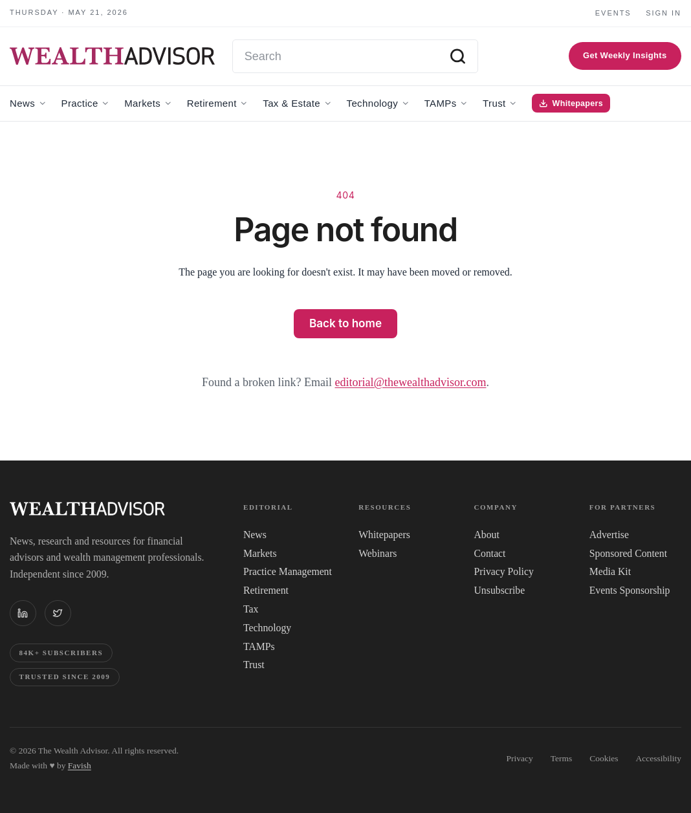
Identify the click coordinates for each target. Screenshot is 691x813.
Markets (260, 553)
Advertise (609, 534)
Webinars (377, 553)
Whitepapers (384, 534)
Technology (267, 627)
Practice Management (287, 571)
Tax (250, 608)
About (486, 534)
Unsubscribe (499, 590)
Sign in (663, 13)
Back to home (345, 323)
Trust (254, 664)
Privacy (519, 758)
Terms (562, 758)
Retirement (266, 590)
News (255, 534)
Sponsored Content (628, 553)
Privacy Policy (504, 571)
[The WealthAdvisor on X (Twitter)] (58, 613)
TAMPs (259, 646)
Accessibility (659, 758)
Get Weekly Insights (624, 55)
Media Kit (610, 571)
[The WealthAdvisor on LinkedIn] (23, 613)
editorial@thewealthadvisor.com (410, 382)
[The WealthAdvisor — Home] (112, 56)
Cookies (603, 758)
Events (613, 13)
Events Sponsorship (629, 590)
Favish (79, 765)
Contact (490, 553)
